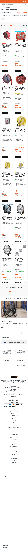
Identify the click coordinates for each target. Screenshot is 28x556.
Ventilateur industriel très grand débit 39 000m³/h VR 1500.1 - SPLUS (7, 259)
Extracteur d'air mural (7, 483)
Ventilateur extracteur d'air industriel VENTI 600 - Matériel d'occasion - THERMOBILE (7, 46)
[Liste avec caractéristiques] (13, 25)
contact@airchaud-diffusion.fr (15, 391)
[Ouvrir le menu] (2, 2)
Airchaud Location (6, 473)
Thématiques (14, 423)
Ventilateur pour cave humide (19, 330)
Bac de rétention (5, 529)
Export (14, 442)
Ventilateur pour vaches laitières (15, 335)
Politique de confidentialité (14, 463)
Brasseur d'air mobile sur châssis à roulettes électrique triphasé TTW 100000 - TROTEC (20, 175)
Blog (14, 422)
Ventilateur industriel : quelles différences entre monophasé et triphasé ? (12, 320)
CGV (14, 460)
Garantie (14, 444)
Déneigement (4, 545)
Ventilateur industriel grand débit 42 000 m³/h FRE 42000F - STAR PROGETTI (7, 218)
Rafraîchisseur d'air (6, 477)
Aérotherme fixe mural (6, 501)
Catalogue (14, 418)
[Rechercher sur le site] (13, 4)
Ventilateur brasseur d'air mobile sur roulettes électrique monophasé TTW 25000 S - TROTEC (20, 131)
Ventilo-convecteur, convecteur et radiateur (11, 515)
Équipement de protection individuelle (10, 543)
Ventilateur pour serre (5, 335)
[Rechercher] (26, 4)
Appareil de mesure (6, 539)
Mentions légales (14, 462)
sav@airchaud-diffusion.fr (18, 393)
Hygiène (3, 497)
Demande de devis (14, 415)
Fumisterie (4, 537)
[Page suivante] (20, 291)
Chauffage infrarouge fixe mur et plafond (11, 511)
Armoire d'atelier (5, 533)
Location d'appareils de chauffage (13, 400)
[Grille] (9, 25)
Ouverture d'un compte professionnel (14, 427)
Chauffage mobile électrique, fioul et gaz (10, 503)
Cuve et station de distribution (8, 525)
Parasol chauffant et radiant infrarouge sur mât (12, 509)
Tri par (11, 27)
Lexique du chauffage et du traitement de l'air (13, 399)
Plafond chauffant (6, 517)
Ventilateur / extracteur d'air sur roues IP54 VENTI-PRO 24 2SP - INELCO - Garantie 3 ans (20, 46)
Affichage (21, 27)
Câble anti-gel (5, 521)
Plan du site (14, 465)
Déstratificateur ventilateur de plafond (10, 485)
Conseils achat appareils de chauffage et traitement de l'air (13, 397)
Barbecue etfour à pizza (4, 548)
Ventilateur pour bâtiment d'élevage (7, 330)
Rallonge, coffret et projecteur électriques (11, 541)
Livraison (14, 441)
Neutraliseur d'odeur (6, 495)
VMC (3, 487)
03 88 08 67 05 (20, 363)
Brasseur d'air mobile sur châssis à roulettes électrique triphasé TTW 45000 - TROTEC (6, 131)
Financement (14, 439)
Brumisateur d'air (5, 479)
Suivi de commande (14, 432)
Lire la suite (3, 19)
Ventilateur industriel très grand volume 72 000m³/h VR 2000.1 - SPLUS (20, 218)
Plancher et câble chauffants (8, 519)
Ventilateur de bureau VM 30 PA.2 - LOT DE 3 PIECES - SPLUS (20, 259)
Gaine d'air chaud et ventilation (8, 535)
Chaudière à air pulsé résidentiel (9, 513)
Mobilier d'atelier (5, 531)
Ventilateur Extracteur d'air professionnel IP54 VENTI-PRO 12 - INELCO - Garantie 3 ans (20, 89)
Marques (14, 420)
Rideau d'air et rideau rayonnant (8, 507)
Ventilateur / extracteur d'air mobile (9, 481)
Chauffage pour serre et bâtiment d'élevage (11, 505)
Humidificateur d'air (6, 491)
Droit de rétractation (14, 446)
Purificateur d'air (5, 493)
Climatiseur (4, 474)
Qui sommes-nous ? (14, 411)
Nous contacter (14, 413)
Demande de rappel (14, 417)
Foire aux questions (14, 425)
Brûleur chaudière (6, 523)
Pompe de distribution (6, 527)
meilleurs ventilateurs (22, 12)
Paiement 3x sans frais (14, 437)
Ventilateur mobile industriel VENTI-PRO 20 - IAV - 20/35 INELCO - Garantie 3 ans (7, 88)
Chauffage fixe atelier (6, 499)
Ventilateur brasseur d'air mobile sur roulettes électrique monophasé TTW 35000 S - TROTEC (7, 175)
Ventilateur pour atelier (5, 337)
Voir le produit (4, 70)
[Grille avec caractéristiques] (11, 25)
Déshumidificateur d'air (7, 489)
